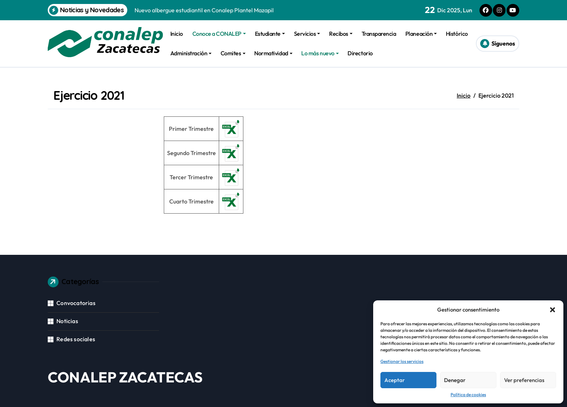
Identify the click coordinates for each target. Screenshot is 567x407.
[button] (552, 309)
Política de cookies (468, 394)
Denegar (454, 380)
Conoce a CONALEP (219, 33)
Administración (191, 53)
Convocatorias (75, 303)
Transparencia (379, 33)
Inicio (176, 33)
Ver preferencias (524, 380)
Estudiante (270, 33)
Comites (233, 53)
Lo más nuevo (319, 53)
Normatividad (273, 53)
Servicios (307, 33)
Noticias (67, 321)
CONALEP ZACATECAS (125, 377)
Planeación (421, 33)
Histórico (457, 33)
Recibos (341, 33)
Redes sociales (75, 339)
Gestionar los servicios (401, 361)
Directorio (360, 53)
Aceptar (394, 380)
